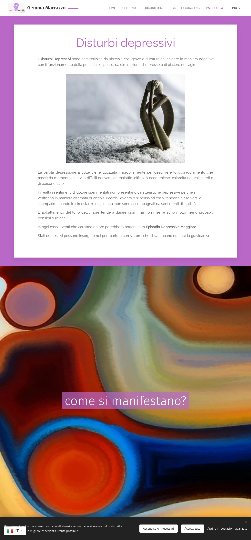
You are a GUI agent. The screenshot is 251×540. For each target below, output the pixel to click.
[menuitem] (105, 8)
